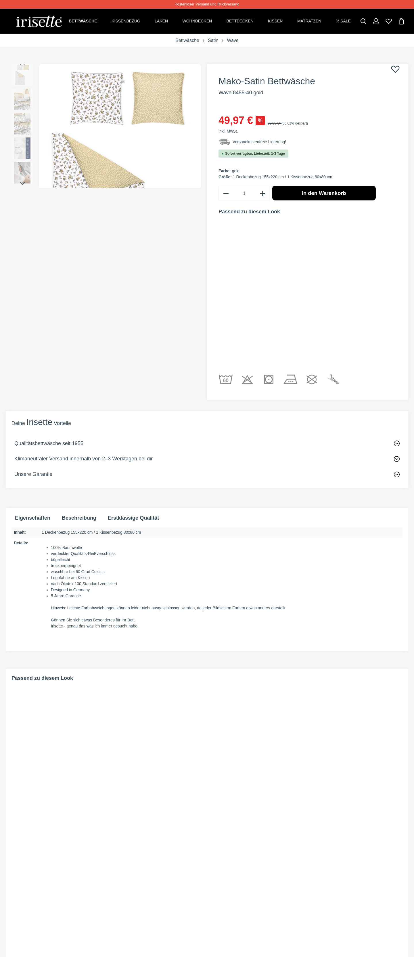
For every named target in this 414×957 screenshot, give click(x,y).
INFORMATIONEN (233, 850)
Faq (117, 897)
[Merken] (395, 68)
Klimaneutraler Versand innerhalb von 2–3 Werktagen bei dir (83, 369)
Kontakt (123, 887)
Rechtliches (328, 850)
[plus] (262, 192)
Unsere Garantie (33, 384)
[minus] (226, 192)
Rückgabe (126, 866)
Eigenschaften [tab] (32, 428)
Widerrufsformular (140, 876)
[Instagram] (34, 875)
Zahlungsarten (231, 866)
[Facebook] (15, 875)
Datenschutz (327, 887)
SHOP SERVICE (132, 850)
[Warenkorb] (401, 20)
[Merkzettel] (388, 20)
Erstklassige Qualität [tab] (133, 428)
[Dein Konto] (376, 20)
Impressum (324, 897)
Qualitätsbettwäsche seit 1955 (48, 353)
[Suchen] (363, 20)
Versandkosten (231, 876)
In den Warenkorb (324, 192)
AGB (315, 866)
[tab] (79, 428)
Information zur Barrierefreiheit (354, 908)
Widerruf (322, 876)
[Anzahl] (244, 192)
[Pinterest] (24, 875)
